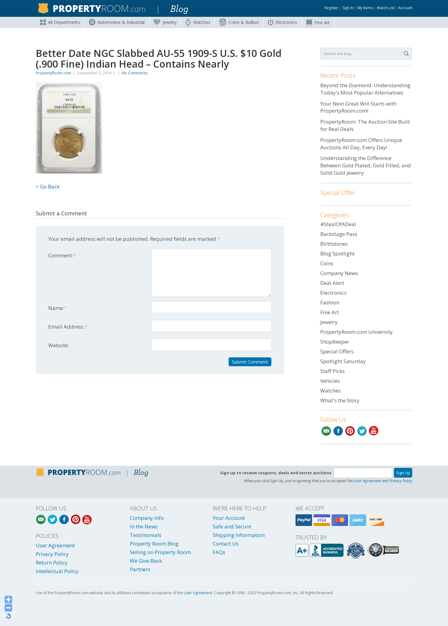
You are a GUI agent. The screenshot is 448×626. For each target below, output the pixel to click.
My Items (365, 7)
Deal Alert (332, 282)
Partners (140, 569)
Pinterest (350, 431)
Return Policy (52, 562)
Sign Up (403, 472)
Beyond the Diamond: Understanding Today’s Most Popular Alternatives (365, 89)
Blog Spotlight (337, 253)
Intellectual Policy (57, 571)
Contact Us (226, 543)
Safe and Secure (232, 526)
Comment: (62, 255)
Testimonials (145, 534)
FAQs (219, 552)
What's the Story (339, 400)
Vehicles (330, 380)
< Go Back (48, 186)
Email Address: (67, 326)
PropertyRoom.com (53, 73)
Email (326, 431)
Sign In (348, 7)
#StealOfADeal (338, 224)
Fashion (329, 302)
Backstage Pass (338, 233)
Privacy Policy (400, 480)
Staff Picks (332, 370)
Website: (58, 345)
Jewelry (165, 22)
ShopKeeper (334, 341)
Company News (339, 273)
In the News (144, 526)
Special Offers (337, 351)
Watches (197, 22)
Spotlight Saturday (343, 361)
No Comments (135, 73)
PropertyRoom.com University (356, 331)
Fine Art (318, 22)
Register (332, 7)
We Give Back (146, 560)
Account (405, 7)
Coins (239, 22)
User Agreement (367, 480)
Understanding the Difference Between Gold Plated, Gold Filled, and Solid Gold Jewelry (365, 165)
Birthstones (334, 243)
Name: (57, 307)
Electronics (282, 22)
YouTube (374, 431)
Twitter (362, 431)
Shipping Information (239, 534)
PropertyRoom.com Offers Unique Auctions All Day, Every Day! (361, 143)
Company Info (147, 517)
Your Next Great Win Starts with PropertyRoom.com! (358, 107)
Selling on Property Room (160, 552)
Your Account (229, 517)
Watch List (385, 7)
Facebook (338, 431)
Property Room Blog (154, 543)
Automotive (117, 22)
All (60, 22)
